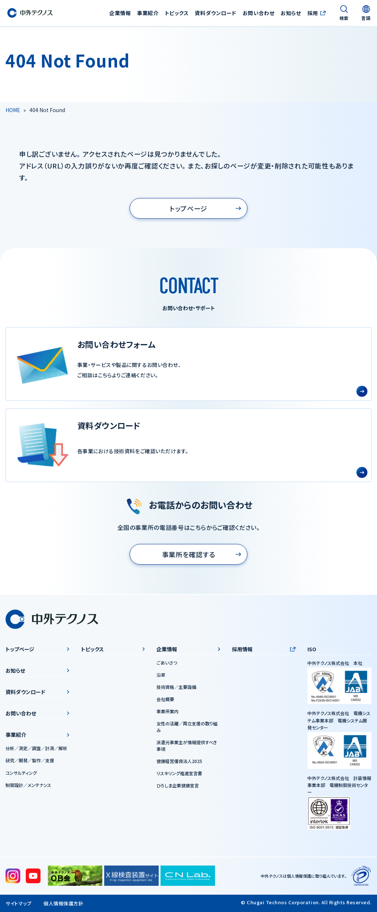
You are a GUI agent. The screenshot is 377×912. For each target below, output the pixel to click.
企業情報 (166, 649)
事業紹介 (16, 734)
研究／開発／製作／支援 (30, 760)
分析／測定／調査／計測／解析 (36, 748)
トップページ (188, 208)
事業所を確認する (188, 554)
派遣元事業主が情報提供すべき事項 (186, 745)
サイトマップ (18, 903)
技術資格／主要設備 (176, 687)
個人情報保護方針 (63, 903)
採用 (312, 13)
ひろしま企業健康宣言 (177, 785)
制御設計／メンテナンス (28, 784)
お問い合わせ (258, 13)
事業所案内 (167, 711)
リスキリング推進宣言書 (179, 773)
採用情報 (242, 649)
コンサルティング (21, 772)
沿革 (160, 675)
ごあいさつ (166, 662)
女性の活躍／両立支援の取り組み (187, 726)
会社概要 (165, 699)
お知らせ (291, 13)
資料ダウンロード (215, 13)
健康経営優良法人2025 (179, 761)
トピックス (176, 13)
